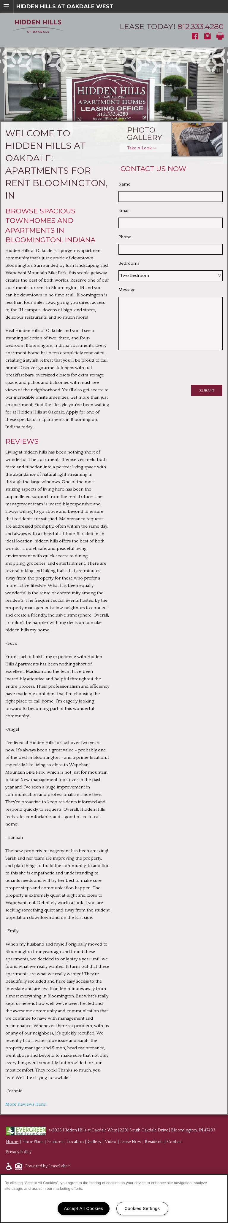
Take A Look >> (141, 148)
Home (12, 1141)
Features (55, 1141)
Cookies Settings (142, 1208)
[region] (114, 1198)
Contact (174, 1141)
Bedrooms (128, 263)
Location (75, 1141)
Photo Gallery (144, 133)
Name (124, 184)
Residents (154, 1141)
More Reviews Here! (25, 1104)
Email (123, 210)
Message (126, 289)
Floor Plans (32, 1141)
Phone (124, 237)
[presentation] (163, 366)
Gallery (94, 1141)
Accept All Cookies (83, 1208)
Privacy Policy (18, 1151)
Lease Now (130, 1141)
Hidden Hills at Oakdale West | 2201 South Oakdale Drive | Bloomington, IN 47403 (139, 1130)
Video (110, 1141)
